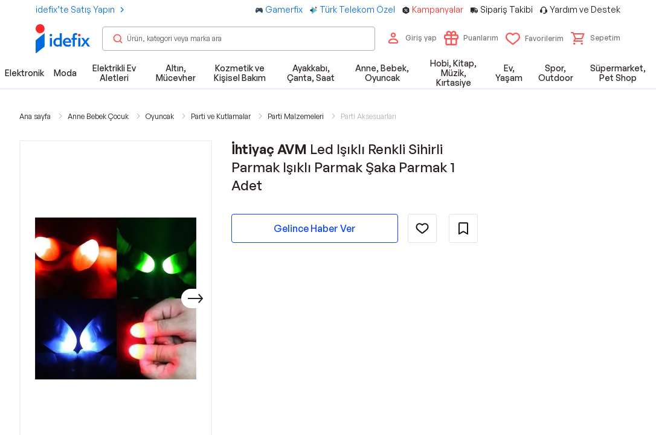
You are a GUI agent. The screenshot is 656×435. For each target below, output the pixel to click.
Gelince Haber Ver (315, 228)
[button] (595, 38)
